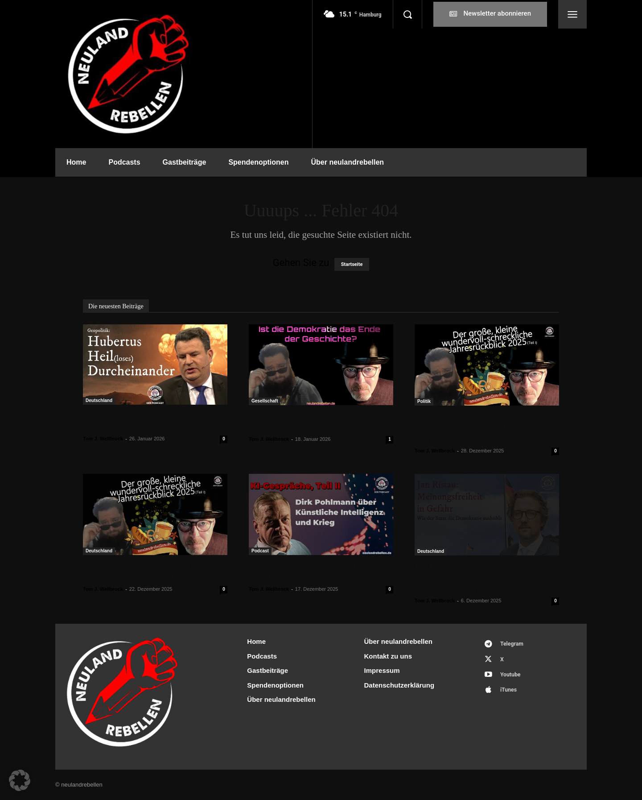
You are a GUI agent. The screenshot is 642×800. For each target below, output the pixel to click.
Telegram (514, 644)
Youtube (512, 677)
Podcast (260, 550)
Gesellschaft (264, 400)
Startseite (352, 264)
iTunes (510, 694)
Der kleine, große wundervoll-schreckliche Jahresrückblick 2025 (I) (153, 572)
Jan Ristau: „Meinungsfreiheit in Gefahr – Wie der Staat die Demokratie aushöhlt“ (476, 577)
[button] (407, 14)
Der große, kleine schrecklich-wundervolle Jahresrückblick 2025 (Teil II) (479, 427)
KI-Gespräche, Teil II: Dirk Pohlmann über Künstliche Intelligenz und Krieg (320, 572)
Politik (424, 401)
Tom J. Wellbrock (103, 438)
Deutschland (99, 400)
